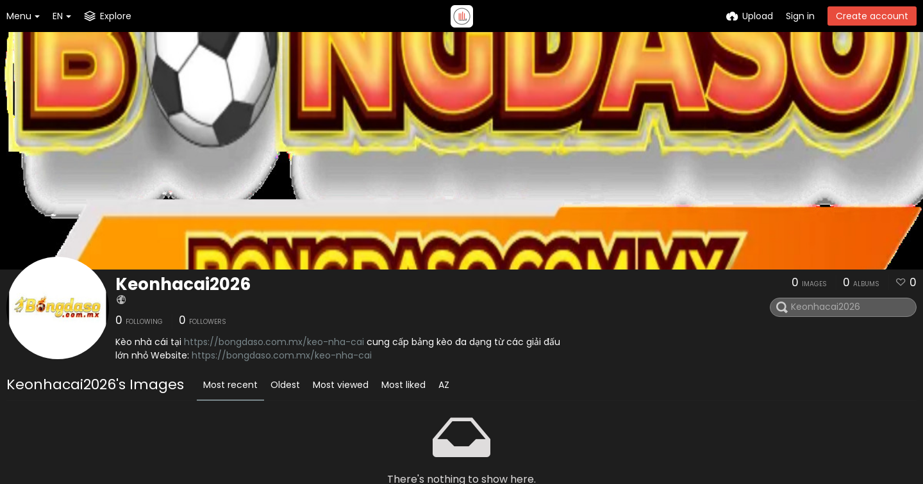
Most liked (403, 384)
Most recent (230, 384)
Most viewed (341, 384)
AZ (443, 384)
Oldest (285, 384)
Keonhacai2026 (183, 284)
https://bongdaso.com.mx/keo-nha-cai (274, 341)
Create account (872, 16)
